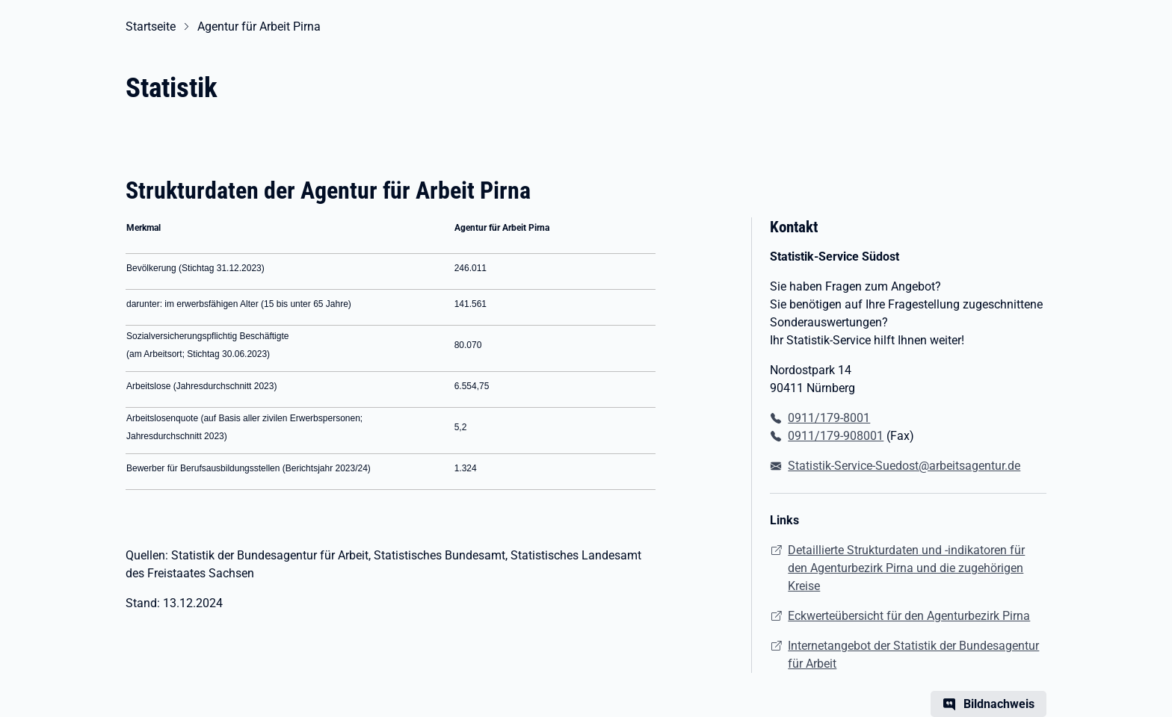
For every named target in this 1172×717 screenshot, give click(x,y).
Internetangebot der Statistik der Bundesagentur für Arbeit (913, 655)
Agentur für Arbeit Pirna (259, 26)
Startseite (151, 26)
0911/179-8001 (829, 418)
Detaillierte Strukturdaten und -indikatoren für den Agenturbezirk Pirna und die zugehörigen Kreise (906, 568)
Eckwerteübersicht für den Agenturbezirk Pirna (909, 616)
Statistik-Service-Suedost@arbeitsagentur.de (904, 466)
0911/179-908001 (835, 436)
